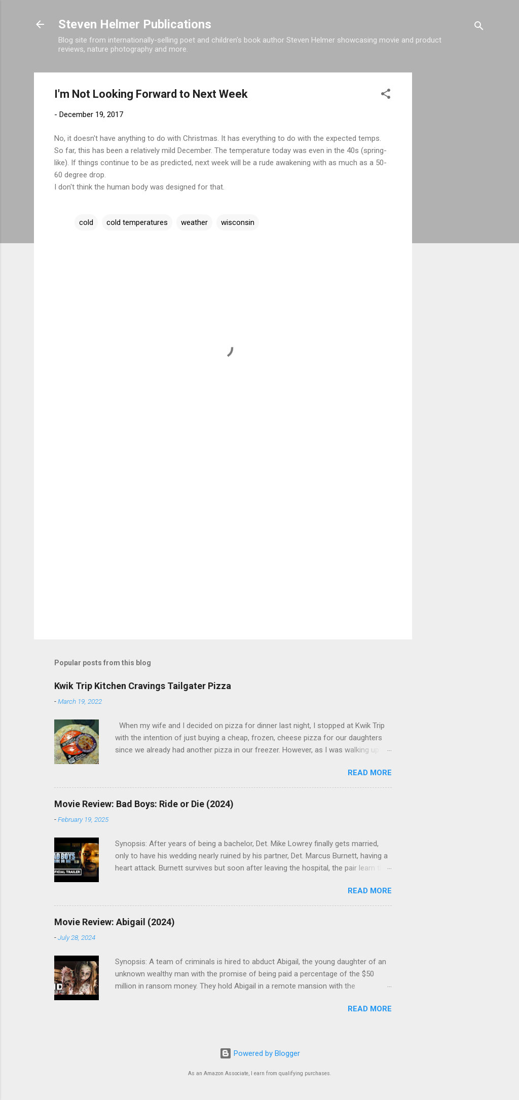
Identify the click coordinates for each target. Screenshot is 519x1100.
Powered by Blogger (259, 1053)
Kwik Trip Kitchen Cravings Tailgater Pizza (142, 685)
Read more (370, 772)
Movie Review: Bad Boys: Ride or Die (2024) (144, 804)
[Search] (479, 27)
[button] (386, 95)
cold (86, 222)
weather (194, 222)
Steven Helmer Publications (134, 24)
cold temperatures (137, 222)
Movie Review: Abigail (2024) (114, 922)
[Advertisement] (452, 224)
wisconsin (237, 222)
